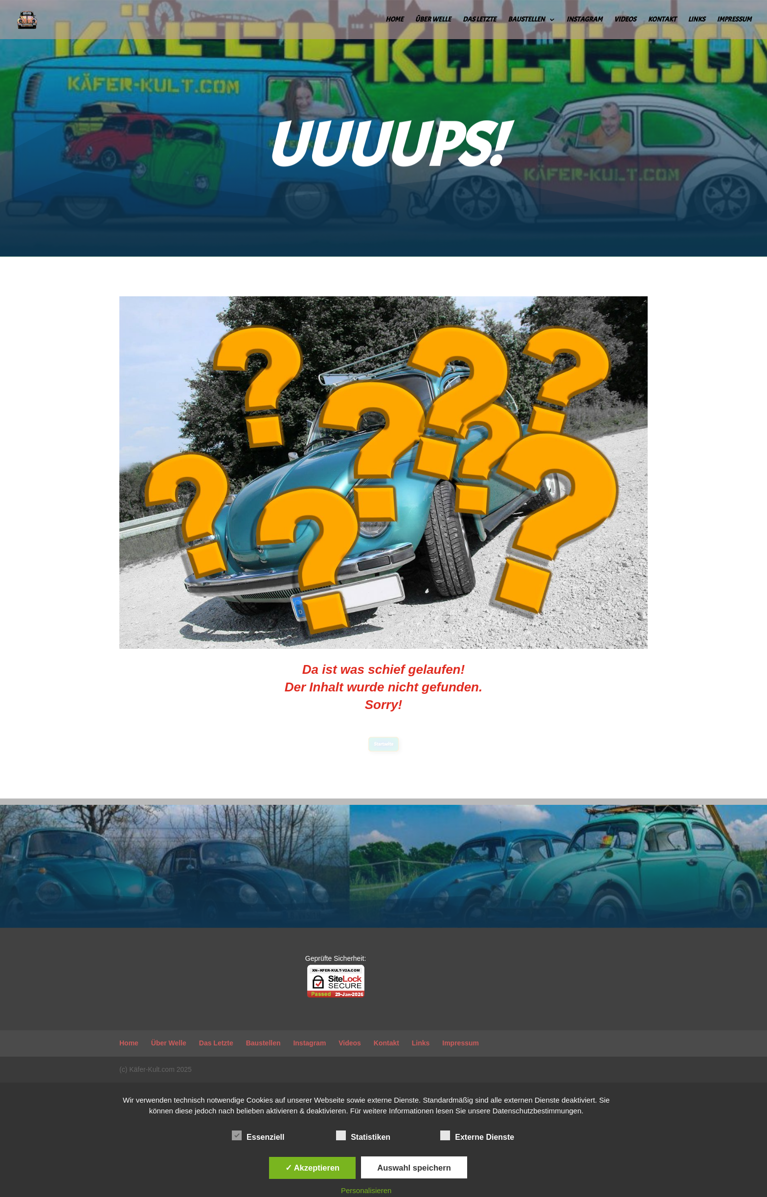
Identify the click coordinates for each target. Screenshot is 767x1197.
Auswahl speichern (414, 1167)
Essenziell (258, 1135)
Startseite (383, 744)
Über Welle (433, 19)
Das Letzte (479, 19)
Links (696, 19)
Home (394, 19)
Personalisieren (366, 1190)
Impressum (734, 19)
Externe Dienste (477, 1135)
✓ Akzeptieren (312, 1167)
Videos (625, 19)
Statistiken (363, 1135)
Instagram (584, 19)
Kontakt (662, 19)
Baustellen (526, 19)
